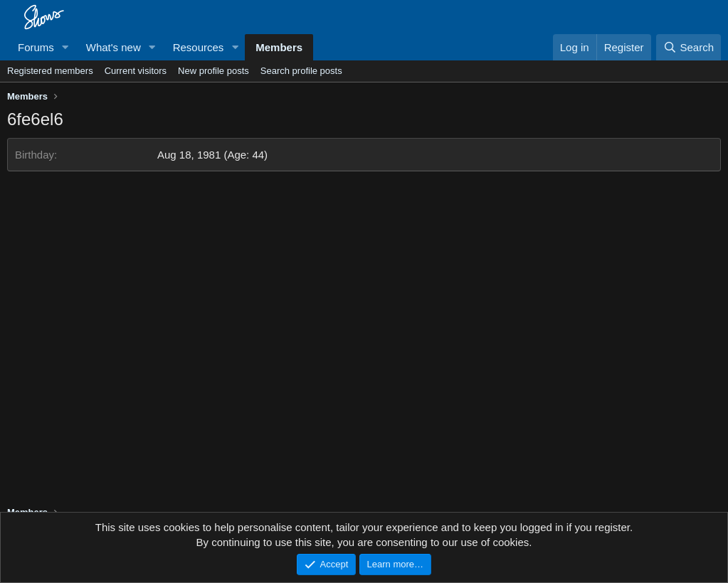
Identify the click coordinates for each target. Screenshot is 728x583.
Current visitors (136, 70)
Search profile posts (301, 70)
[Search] (688, 47)
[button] (65, 47)
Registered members (50, 70)
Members (278, 47)
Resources (198, 47)
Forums (36, 47)
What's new (113, 47)
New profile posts (213, 70)
